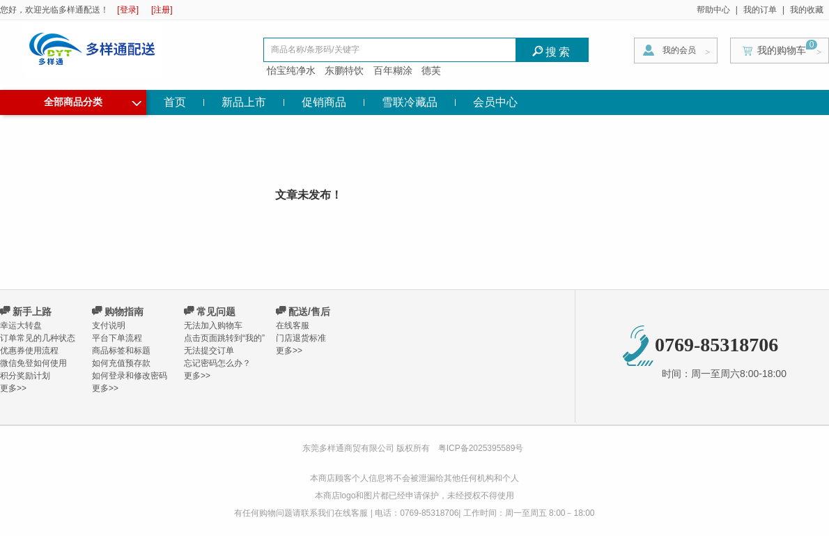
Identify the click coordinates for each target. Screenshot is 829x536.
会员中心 (495, 102)
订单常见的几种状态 (37, 338)
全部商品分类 (92, 100)
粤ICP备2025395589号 (481, 448)
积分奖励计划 (25, 376)
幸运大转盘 (21, 325)
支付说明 (108, 325)
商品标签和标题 (121, 350)
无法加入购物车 (213, 325)
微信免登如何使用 (33, 363)
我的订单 (760, 10)
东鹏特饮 (344, 70)
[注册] (162, 10)
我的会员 (679, 50)
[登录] (128, 10)
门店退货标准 (301, 338)
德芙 (431, 70)
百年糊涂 (392, 70)
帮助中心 (713, 10)
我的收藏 (806, 10)
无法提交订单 (209, 350)
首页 (175, 102)
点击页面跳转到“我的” (224, 338)
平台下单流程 (117, 338)
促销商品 (324, 102)
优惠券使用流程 (29, 350)
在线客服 (292, 325)
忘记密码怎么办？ (217, 363)
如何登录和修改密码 (129, 376)
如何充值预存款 (121, 363)
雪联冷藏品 (409, 102)
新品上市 (244, 102)
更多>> (13, 388)
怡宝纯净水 (291, 70)
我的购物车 (781, 50)
